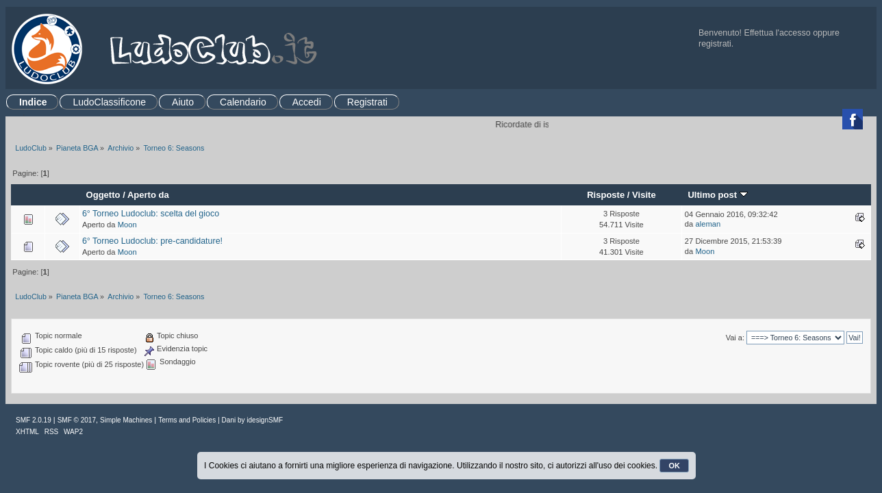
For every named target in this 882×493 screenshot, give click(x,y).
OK (674, 466)
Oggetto (103, 195)
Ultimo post (717, 195)
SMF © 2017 (77, 420)
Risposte (606, 195)
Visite (644, 195)
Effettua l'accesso (777, 33)
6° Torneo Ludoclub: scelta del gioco (150, 213)
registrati (714, 44)
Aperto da (148, 195)
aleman (707, 224)
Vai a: (735, 337)
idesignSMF (265, 420)
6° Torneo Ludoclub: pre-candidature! (152, 241)
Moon (127, 224)
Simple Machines (126, 420)
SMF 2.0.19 (33, 420)
